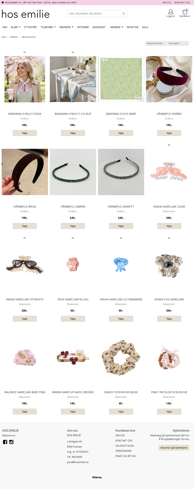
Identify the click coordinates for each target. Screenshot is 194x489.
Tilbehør (46, 27)
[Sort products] (178, 43)
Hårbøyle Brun (25, 206)
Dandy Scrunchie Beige (121, 392)
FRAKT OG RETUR (125, 456)
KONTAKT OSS (182, 2)
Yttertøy (30, 27)
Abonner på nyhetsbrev (173, 447)
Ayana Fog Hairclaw (169, 299)
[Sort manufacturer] (156, 43)
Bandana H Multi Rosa (24, 114)
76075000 (76, 457)
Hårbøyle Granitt (121, 206)
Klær (14, 27)
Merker (115, 27)
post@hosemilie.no (78, 462)
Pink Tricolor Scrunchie (169, 392)
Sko (4, 27)
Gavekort (99, 27)
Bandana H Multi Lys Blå (73, 114)
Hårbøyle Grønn (73, 206)
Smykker (65, 27)
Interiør (83, 27)
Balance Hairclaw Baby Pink (24, 392)
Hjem (4, 37)
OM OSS (166, 2)
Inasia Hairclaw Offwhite (24, 299)
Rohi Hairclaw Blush (73, 299)
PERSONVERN (123, 451)
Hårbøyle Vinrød (169, 114)
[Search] (97, 13)
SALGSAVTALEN (124, 445)
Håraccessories (27, 37)
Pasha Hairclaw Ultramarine (121, 299)
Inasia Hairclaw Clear (169, 206)
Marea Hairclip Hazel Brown (73, 392)
